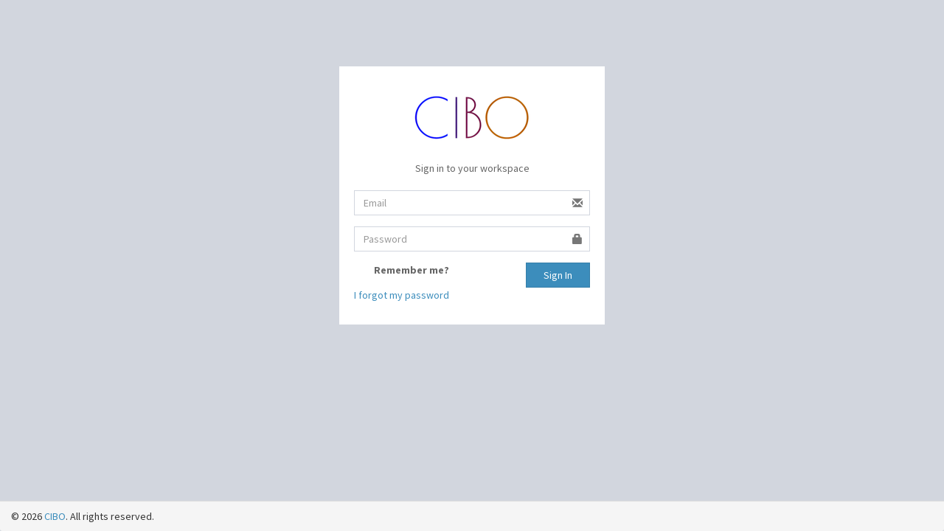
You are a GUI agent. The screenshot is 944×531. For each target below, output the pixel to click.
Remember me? (411, 270)
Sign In (558, 275)
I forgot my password (401, 295)
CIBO (55, 516)
